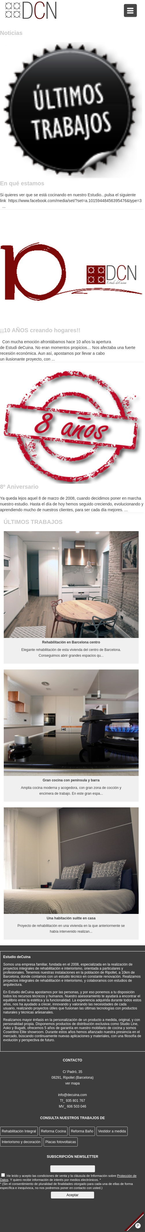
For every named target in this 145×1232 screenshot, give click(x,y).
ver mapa (72, 1083)
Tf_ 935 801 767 (72, 1101)
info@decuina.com (72, 1095)
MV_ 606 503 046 (72, 1106)
